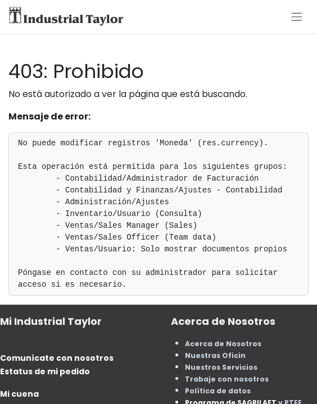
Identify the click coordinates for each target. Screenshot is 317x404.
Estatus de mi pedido (45, 371)
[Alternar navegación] (297, 16)
